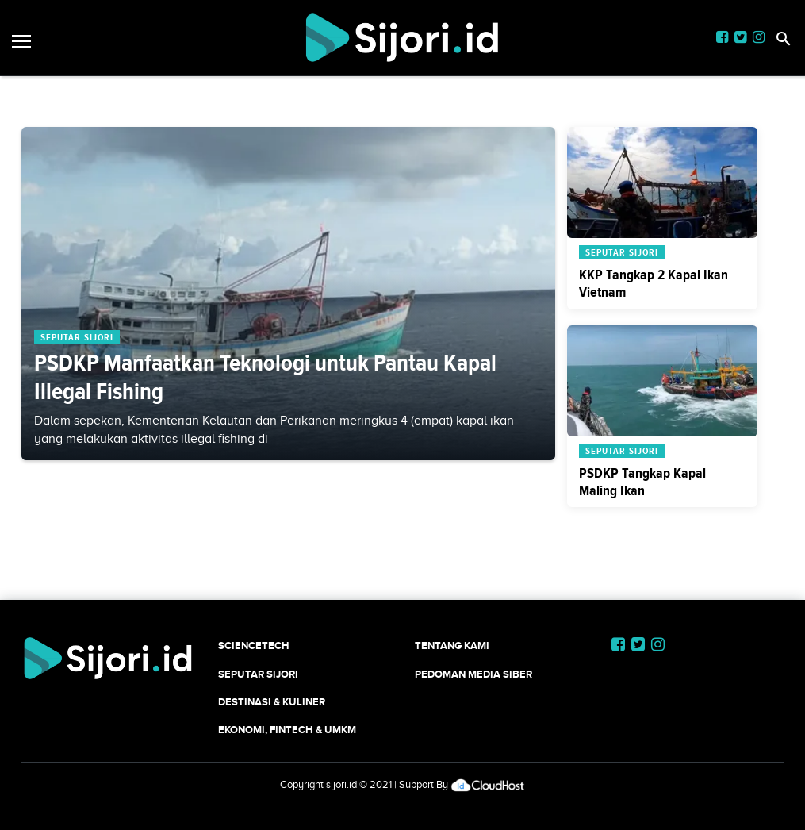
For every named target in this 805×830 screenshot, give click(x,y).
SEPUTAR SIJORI (258, 674)
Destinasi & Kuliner (271, 702)
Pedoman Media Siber (473, 674)
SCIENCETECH (253, 645)
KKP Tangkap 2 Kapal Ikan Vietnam (653, 283)
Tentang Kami (452, 645)
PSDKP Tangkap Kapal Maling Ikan (642, 482)
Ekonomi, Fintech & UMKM (287, 730)
